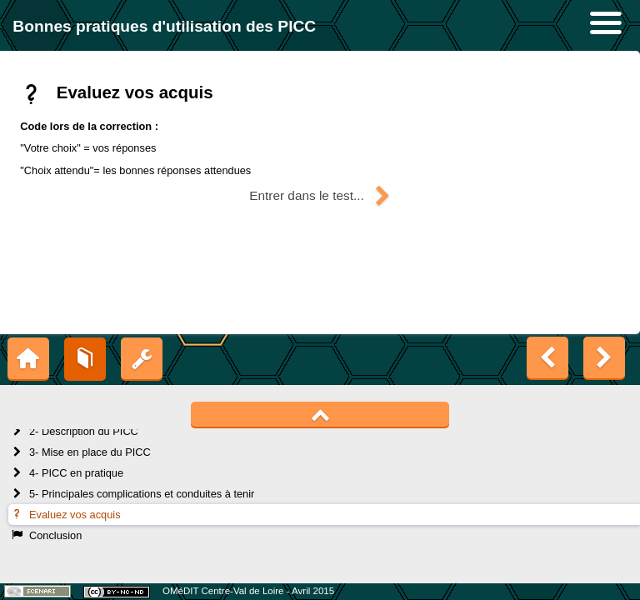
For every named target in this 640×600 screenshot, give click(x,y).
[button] (320, 195)
